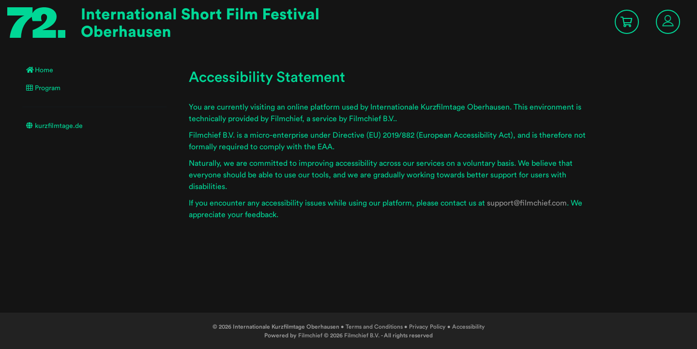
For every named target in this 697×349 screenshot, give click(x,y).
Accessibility (468, 326)
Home (39, 69)
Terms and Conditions (374, 326)
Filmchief (310, 335)
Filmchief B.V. (362, 335)
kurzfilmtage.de (54, 125)
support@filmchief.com (527, 202)
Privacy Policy (427, 326)
